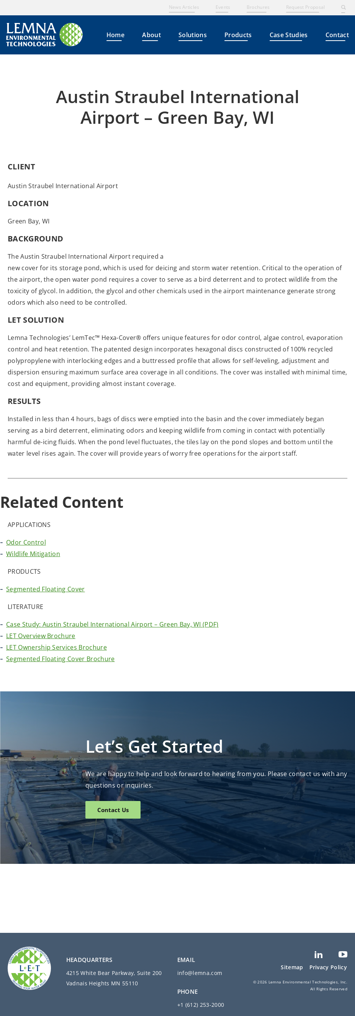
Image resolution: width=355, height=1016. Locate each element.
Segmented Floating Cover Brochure (60, 728)
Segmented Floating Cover (45, 658)
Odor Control (26, 611)
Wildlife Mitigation (33, 623)
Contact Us (113, 879)
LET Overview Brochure (40, 705)
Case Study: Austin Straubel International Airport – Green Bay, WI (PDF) (112, 693)
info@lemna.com (199, 973)
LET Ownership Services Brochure (56, 716)
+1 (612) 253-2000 (200, 1004)
